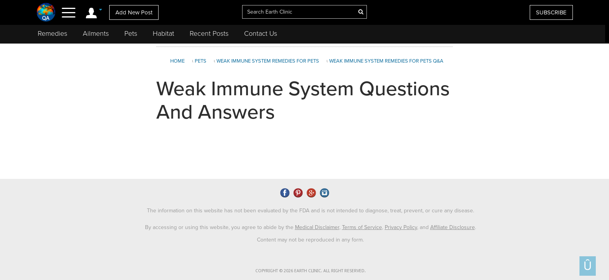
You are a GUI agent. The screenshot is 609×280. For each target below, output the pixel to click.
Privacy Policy (401, 225)
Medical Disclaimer (317, 225)
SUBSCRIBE (551, 12)
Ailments (96, 33)
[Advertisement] (530, 110)
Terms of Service (362, 225)
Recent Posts (209, 33)
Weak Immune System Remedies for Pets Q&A (386, 61)
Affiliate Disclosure (452, 225)
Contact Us (260, 33)
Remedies (52, 33)
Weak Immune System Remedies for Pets (267, 61)
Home (177, 61)
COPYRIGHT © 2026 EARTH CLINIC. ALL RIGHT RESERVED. (310, 269)
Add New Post (133, 12)
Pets (130, 33)
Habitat (163, 33)
